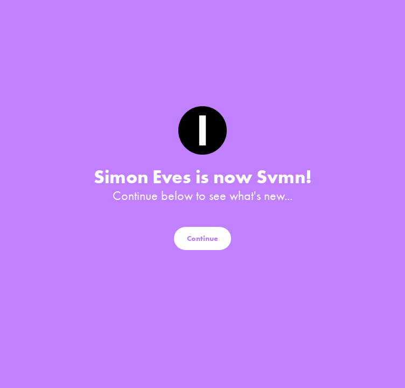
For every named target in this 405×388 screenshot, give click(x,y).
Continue (202, 238)
